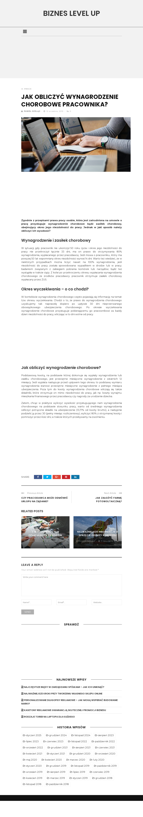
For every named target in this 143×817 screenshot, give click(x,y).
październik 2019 (107, 766)
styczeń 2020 (34, 766)
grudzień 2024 (58, 735)
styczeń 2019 (80, 778)
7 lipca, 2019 (107, 541)
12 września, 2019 (55, 111)
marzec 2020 (77, 759)
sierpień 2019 (57, 772)
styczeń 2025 (33, 735)
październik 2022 (105, 741)
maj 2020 (31, 759)
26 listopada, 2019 (58, 541)
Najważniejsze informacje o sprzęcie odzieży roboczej (97, 533)
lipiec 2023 (32, 741)
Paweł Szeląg (32, 111)
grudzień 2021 (59, 747)
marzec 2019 (57, 778)
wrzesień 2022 (34, 747)
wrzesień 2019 (34, 772)
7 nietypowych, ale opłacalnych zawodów (45, 533)
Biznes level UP (71, 13)
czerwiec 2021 (106, 747)
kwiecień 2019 (34, 778)
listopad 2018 (33, 784)
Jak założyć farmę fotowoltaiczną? (108, 499)
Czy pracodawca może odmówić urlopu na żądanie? (44, 499)
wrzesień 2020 (106, 753)
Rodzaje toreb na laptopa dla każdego (49, 716)
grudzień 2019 (58, 766)
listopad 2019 (81, 766)
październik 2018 (59, 784)
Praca (27, 89)
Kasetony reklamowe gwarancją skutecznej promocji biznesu (65, 710)
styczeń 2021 (57, 753)
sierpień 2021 (83, 747)
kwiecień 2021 (34, 753)
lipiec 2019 (79, 772)
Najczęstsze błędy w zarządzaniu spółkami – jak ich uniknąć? (64, 687)
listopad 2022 (79, 741)
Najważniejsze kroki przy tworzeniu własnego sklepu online (63, 693)
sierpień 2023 (106, 735)
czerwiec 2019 (101, 772)
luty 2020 (98, 759)
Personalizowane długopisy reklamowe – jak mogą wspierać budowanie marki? (69, 701)
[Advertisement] (71, 58)
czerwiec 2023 (55, 741)
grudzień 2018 (103, 778)
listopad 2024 (82, 735)
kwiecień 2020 (53, 759)
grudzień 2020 (81, 753)
